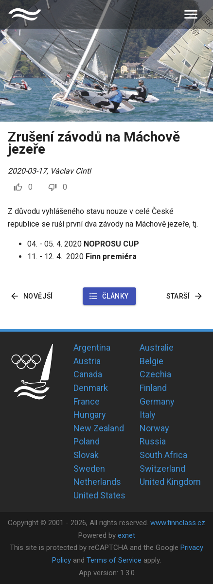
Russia (153, 441)
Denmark (90, 388)
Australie (157, 347)
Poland (86, 441)
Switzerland (162, 468)
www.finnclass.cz (177, 522)
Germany (157, 401)
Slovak (86, 455)
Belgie (151, 361)
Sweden (89, 468)
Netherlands (97, 482)
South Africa (163, 455)
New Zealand (98, 428)
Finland (153, 388)
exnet (126, 535)
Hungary (89, 414)
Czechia (155, 374)
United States (99, 495)
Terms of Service (114, 560)
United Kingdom (170, 482)
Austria (87, 361)
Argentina (91, 347)
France (86, 401)
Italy (148, 414)
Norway (154, 428)
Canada (87, 374)
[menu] (191, 14)
